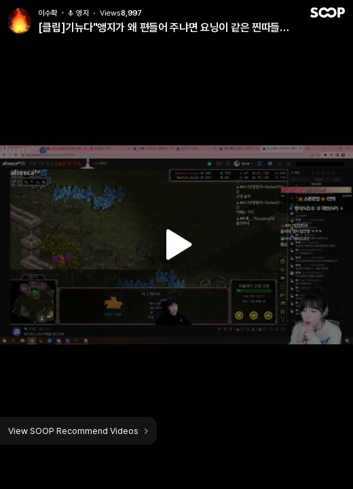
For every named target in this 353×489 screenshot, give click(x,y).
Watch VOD (176, 244)
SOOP (327, 12)
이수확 (48, 13)
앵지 (78, 13)
